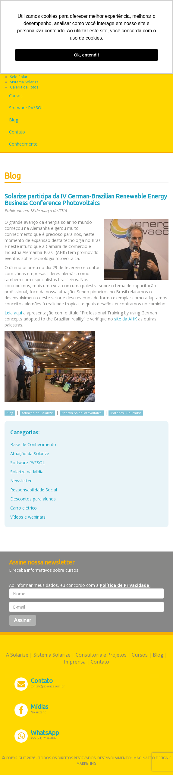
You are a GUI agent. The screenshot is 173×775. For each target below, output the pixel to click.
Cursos (16, 95)
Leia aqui (13, 313)
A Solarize (17, 654)
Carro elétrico (23, 508)
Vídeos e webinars (28, 517)
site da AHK (125, 319)
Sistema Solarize (24, 81)
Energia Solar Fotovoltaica (81, 413)
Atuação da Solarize (37, 413)
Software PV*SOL (26, 108)
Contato (17, 132)
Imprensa (75, 661)
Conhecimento (23, 144)
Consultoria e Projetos (101, 654)
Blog (13, 120)
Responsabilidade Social (33, 490)
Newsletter (21, 481)
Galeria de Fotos (24, 87)
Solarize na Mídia (26, 471)
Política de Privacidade (125, 585)
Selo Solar (18, 76)
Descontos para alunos (33, 499)
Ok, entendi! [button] (86, 55)
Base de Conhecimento (33, 444)
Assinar (22, 620)
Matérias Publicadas (125, 413)
